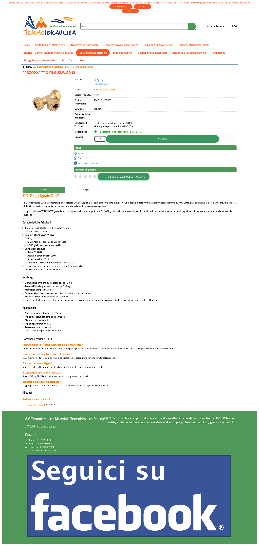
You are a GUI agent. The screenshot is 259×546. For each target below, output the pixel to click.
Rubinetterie (218, 53)
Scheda (44, 189)
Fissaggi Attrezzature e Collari (39, 60)
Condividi (82, 158)
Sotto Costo (68, 60)
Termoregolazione (122, 53)
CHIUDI (130, 11)
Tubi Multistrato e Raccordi (92, 53)
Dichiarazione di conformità (36, 399)
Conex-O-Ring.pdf (36, 405)
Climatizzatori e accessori (84, 45)
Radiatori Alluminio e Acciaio (158, 45)
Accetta (142, 6)
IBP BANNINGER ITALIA (105, 89)
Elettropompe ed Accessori (152, 53)
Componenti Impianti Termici (194, 45)
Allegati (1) (87, 189)
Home (26, 45)
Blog (82, 60)
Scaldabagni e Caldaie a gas (50, 45)
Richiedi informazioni (88, 163)
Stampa (81, 153)
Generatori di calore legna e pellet (120, 45)
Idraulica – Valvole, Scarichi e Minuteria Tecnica (48, 53)
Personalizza (120, 6)
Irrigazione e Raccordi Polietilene (189, 53)
